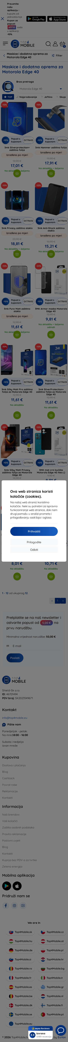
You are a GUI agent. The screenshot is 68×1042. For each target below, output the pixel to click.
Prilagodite (34, 542)
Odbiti (34, 549)
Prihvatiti (34, 531)
